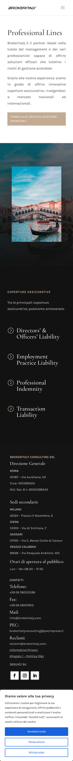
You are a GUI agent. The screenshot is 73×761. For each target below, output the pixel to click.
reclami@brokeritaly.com (28, 644)
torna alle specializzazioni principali (33, 118)
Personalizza (37, 742)
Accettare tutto (36, 731)
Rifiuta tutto (36, 752)
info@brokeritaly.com (25, 618)
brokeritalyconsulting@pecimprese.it (36, 631)
